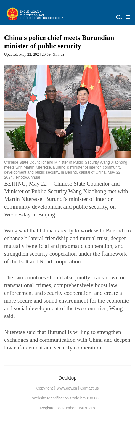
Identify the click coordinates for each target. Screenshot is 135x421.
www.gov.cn (67, 388)
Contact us (89, 388)
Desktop (67, 378)
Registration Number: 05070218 (67, 408)
